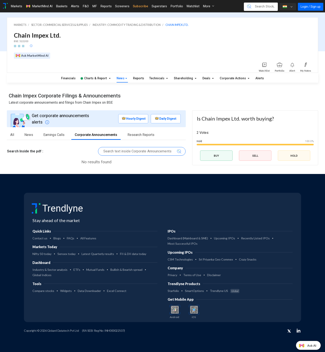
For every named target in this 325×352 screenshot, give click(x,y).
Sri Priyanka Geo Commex (216, 259)
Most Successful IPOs (183, 243)
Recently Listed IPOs (255, 238)
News (120, 78)
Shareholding (184, 78)
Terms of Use (192, 275)
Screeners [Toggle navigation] (122, 6)
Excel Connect (116, 291)
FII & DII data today (133, 254)
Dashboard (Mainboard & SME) (188, 238)
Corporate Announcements (96, 135)
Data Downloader (89, 291)
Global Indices (41, 275)
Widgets (66, 291)
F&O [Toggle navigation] (86, 6)
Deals (206, 78)
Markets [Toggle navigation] (16, 6)
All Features (88, 238)
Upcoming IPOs (224, 238)
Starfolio (173, 291)
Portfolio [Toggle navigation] (176, 6)
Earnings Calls (53, 135)
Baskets (61, 6)
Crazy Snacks (247, 259)
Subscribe (140, 6)
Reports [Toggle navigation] (106, 6)
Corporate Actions (233, 78)
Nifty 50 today (41, 254)
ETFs (76, 269)
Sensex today (66, 254)
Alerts (259, 78)
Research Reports (140, 135)
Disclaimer (214, 275)
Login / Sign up (311, 6)
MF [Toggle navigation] (94, 6)
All (12, 135)
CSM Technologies (180, 259)
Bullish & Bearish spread (126, 269)
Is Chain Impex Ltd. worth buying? (235, 118)
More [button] (208, 6)
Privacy (172, 275)
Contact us (39, 238)
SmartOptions (194, 291)
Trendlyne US (224, 291)
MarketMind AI (39, 6)
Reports (138, 78)
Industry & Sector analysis (49, 269)
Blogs (57, 238)
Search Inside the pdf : (25, 151)
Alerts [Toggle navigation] (75, 6)
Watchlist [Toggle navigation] (192, 6)
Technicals (157, 78)
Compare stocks (43, 291)
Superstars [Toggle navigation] (159, 6)
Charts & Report (94, 78)
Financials (68, 78)
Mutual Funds (95, 269)
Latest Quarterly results (98, 254)
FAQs (70, 238)
